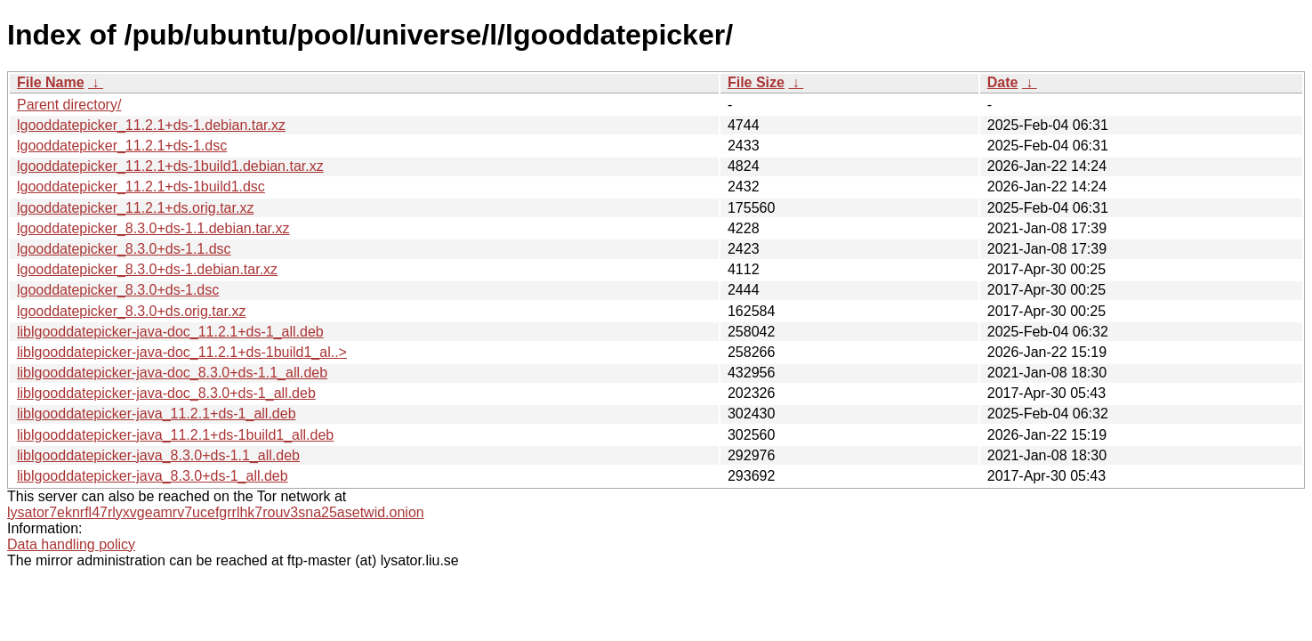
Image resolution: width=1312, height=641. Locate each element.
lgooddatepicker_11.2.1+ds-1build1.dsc (141, 186)
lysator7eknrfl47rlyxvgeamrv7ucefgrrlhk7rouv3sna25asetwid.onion (215, 512)
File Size (756, 82)
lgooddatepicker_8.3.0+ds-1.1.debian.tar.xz (153, 228)
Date (1002, 82)
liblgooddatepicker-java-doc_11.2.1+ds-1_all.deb (170, 331)
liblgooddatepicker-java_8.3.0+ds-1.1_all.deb (158, 455)
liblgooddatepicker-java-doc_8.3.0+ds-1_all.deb (166, 393)
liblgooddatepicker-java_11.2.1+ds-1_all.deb (156, 413)
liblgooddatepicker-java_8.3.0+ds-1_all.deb (152, 475)
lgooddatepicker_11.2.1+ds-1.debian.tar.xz (151, 125)
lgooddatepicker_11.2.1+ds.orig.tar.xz (135, 207)
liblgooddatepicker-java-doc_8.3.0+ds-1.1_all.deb (172, 372)
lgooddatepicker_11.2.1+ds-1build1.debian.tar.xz (170, 166)
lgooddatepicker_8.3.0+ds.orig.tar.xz (131, 311)
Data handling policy (71, 544)
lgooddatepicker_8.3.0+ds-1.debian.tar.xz (147, 269)
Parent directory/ (69, 104)
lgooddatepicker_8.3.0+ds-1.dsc (118, 289)
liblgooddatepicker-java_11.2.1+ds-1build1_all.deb (175, 434)
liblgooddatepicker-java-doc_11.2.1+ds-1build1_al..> (182, 352)
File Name (51, 82)
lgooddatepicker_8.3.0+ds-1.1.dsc (124, 248)
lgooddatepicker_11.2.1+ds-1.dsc (122, 145)
